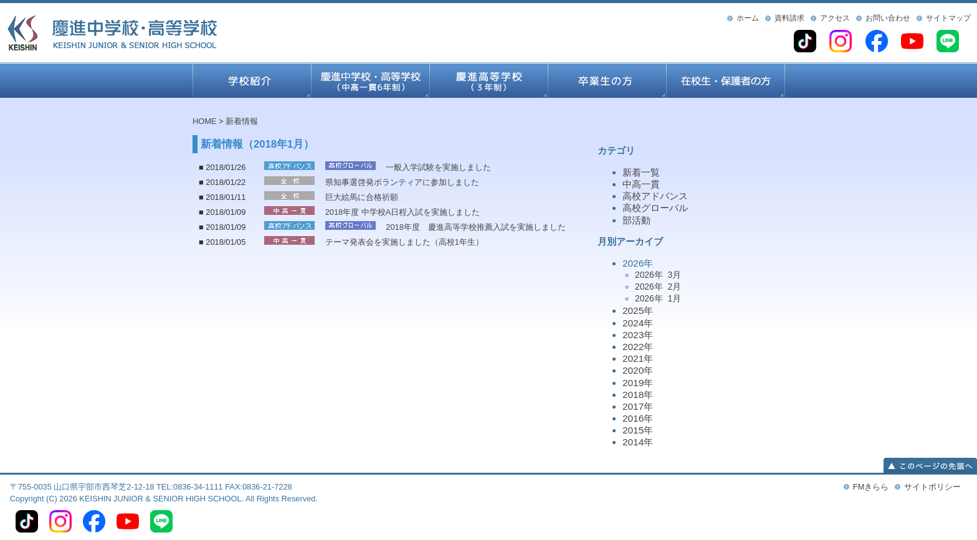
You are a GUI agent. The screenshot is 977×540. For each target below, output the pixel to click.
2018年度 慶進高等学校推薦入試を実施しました (475, 227)
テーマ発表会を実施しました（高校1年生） (404, 242)
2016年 (637, 418)
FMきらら (871, 486)
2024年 (637, 323)
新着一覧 (641, 172)
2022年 (637, 346)
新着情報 (242, 121)
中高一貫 (641, 184)
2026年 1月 (658, 298)
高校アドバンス (655, 196)
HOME (204, 121)
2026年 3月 (658, 275)
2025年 (637, 310)
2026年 (703, 281)
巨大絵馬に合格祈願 (361, 197)
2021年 (637, 358)
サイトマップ (948, 18)
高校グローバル (655, 207)
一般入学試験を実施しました (438, 167)
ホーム (747, 18)
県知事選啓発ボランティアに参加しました (402, 182)
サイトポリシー (932, 486)
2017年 (637, 406)
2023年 (637, 334)
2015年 (637, 430)
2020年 (637, 370)
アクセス (835, 18)
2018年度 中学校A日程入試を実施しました (402, 212)
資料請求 (789, 18)
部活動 (636, 220)
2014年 (637, 442)
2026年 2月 (658, 286)
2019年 (637, 382)
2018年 (637, 394)
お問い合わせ (887, 18)
